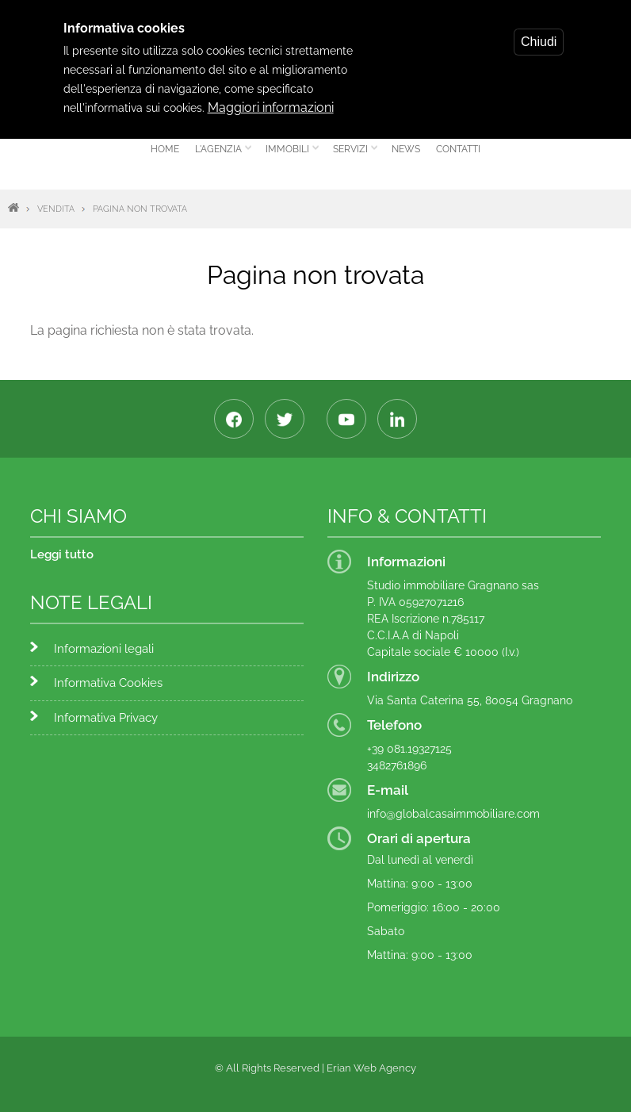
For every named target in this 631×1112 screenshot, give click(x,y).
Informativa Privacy (106, 718)
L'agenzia (220, 155)
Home (165, 149)
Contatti (458, 149)
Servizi (352, 155)
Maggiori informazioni (271, 97)
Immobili (289, 155)
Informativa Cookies (108, 683)
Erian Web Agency (371, 1068)
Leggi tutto (62, 554)
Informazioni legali (104, 649)
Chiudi (538, 32)
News (406, 149)
